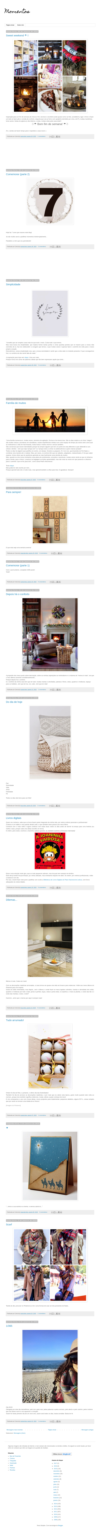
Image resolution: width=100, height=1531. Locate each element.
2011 (55, 1511)
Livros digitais (13, 818)
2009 (55, 1517)
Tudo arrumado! (15, 1020)
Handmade (13, 1463)
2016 (55, 1466)
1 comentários (41, 136)
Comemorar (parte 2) (18, 174)
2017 (55, 1463)
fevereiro (56, 1498)
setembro (56, 1479)
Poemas (12, 1468)
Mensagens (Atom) (19, 1433)
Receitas (12, 1470)
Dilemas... (11, 899)
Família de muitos (16, 403)
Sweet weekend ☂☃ (17, 35)
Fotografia (13, 1461)
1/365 (9, 1325)
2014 (55, 1503)
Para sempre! (13, 492)
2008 (55, 1520)
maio (55, 1489)
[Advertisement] (50, 155)
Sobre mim (20, 25)
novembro (56, 1473)
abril (54, 1492)
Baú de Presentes (15, 1456)
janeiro (55, 1500)
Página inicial (10, 25)
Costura (12, 1458)
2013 (55, 1506)
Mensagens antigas (87, 1430)
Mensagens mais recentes (15, 1430)
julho (55, 1484)
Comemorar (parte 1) (18, 565)
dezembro (56, 1471)
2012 (55, 1509)
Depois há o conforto (17, 594)
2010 (55, 1514)
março (55, 1495)
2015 (55, 1468)
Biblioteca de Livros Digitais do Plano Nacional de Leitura (63, 880)
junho (55, 1487)
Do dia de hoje (14, 702)
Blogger (60, 1525)
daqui (26, 357)
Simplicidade (13, 284)
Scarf (9, 1224)
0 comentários (42, 365)
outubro (56, 1476)
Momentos (17, 12)
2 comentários (42, 246)
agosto (55, 1481)
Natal (11, 1465)
